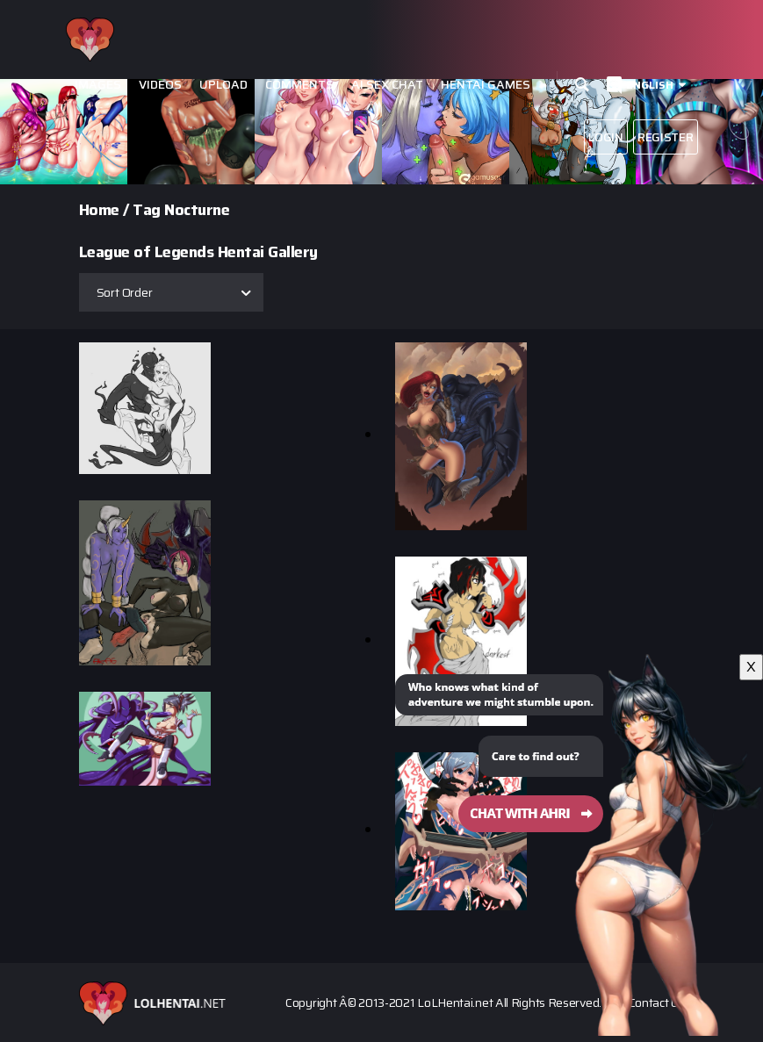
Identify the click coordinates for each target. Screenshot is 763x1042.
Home (99, 210)
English (649, 84)
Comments (299, 84)
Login (605, 137)
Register (665, 137)
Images (98, 84)
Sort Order (125, 292)
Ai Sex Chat (387, 84)
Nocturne (196, 210)
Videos (160, 84)
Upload (223, 84)
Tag (147, 210)
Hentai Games (485, 84)
